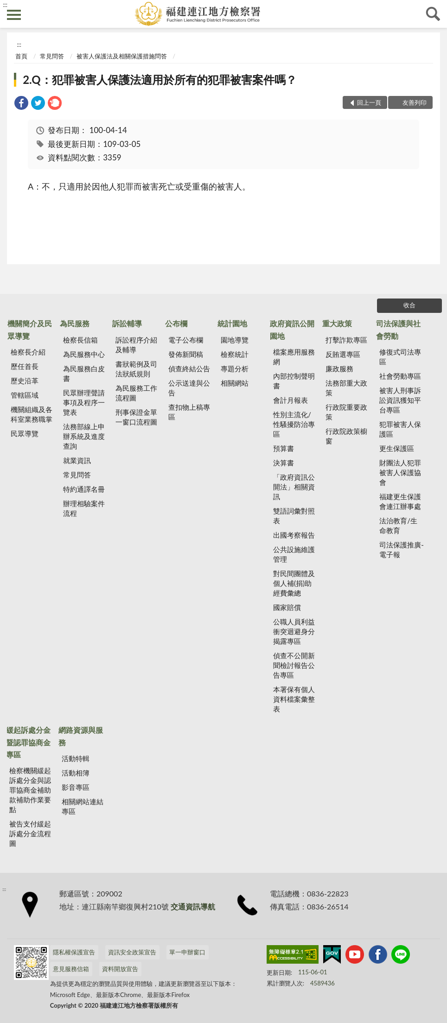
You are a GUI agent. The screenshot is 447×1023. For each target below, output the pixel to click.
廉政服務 (339, 368)
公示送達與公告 (189, 388)
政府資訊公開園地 (292, 329)
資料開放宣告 (120, 968)
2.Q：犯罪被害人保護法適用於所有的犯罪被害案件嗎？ (160, 79)
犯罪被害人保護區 (400, 429)
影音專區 (75, 787)
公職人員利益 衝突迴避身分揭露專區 (294, 631)
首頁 (21, 56)
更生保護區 (396, 448)
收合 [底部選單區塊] (409, 305)
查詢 (433, 14)
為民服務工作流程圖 (136, 393)
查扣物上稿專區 (189, 412)
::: (5, 4)
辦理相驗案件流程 (84, 508)
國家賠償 (287, 607)
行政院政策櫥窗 (346, 436)
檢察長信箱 (80, 340)
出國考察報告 (294, 535)
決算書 (283, 462)
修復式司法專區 (400, 357)
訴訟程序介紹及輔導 (136, 345)
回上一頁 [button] (369, 102)
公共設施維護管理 (294, 554)
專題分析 (235, 368)
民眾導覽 (24, 433)
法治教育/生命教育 (398, 525)
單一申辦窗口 (187, 952)
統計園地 (232, 323)
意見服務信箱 (71, 968)
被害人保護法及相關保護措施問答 (122, 56)
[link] (21, 104)
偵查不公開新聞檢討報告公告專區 (294, 665)
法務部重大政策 (346, 388)
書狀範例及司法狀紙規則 (136, 369)
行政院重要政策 (346, 412)
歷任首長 (24, 366)
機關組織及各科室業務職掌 (31, 414)
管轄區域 (24, 395)
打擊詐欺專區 (346, 340)
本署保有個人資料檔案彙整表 (294, 699)
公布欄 (176, 323)
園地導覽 (235, 340)
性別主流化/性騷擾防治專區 (294, 424)
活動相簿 (75, 773)
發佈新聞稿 (185, 354)
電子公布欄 (185, 340)
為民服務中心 (84, 354)
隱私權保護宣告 (74, 952)
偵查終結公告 (189, 368)
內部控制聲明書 (294, 381)
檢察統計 (235, 354)
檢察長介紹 (28, 352)
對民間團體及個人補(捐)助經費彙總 (294, 583)
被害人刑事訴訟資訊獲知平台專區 (400, 400)
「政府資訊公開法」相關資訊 (294, 487)
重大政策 (337, 323)
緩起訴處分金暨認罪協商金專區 (28, 742)
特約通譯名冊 (84, 489)
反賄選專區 (343, 354)
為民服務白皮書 (84, 373)
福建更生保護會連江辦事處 (400, 501)
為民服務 (74, 323)
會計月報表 (290, 400)
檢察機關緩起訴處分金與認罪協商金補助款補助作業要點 (30, 789)
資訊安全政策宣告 (132, 952)
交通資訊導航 (193, 906)
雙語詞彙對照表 (294, 516)
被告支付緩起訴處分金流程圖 (30, 833)
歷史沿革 (24, 380)
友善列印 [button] (414, 102)
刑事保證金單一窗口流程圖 (136, 417)
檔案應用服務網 (294, 357)
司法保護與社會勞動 (398, 329)
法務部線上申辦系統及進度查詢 (84, 436)
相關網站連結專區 (82, 806)
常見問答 (52, 56)
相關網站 (235, 383)
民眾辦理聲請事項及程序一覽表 (84, 402)
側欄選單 (14, 15)
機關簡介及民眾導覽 (29, 329)
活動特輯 (75, 758)
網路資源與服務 (80, 735)
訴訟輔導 (127, 323)
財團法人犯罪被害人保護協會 (400, 472)
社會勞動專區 (400, 376)
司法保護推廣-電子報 (401, 549)
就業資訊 (77, 460)
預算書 (283, 448)
